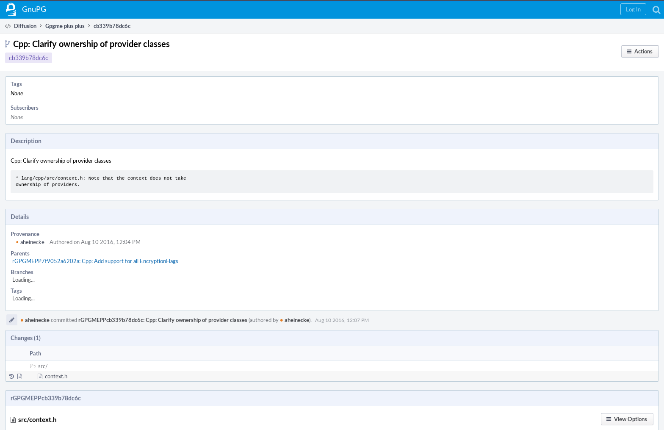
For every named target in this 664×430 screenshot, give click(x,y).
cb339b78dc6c (28, 58)
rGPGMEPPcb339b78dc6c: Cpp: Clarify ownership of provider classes (162, 320)
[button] (633, 9)
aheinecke (30, 242)
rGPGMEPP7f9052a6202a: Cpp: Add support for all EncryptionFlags (95, 261)
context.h (56, 376)
